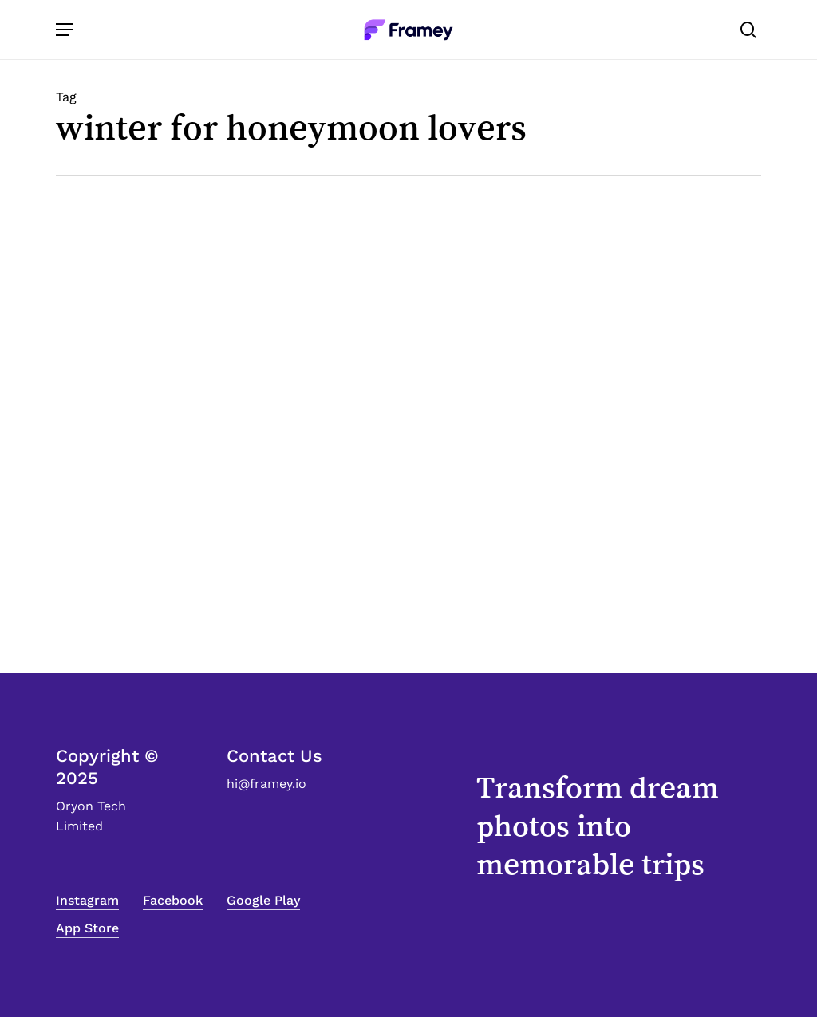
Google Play (263, 900)
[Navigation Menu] (64, 29)
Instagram (87, 900)
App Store (87, 928)
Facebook (173, 900)
